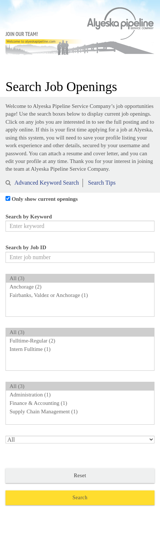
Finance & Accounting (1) (80, 403)
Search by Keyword (29, 217)
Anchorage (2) (80, 287)
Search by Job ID (26, 247)
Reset (80, 475)
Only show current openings (45, 199)
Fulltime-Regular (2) (80, 341)
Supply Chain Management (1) (80, 411)
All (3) (80, 278)
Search (79, 497)
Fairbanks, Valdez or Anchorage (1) (80, 295)
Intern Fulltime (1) (80, 349)
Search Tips (102, 183)
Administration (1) (80, 395)
